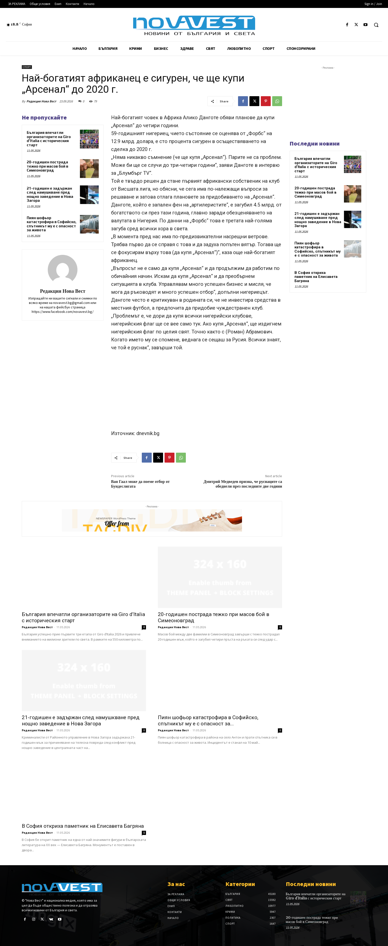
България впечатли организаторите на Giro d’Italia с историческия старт (49, 138)
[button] (376, 25)
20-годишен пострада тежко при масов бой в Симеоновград (47, 166)
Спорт (27, 67)
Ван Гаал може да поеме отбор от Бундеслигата (140, 484)
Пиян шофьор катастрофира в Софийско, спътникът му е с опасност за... (208, 720)
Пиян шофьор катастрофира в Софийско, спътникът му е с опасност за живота (51, 224)
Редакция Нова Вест (41, 101)
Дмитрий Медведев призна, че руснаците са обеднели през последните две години (243, 484)
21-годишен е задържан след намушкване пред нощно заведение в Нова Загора (50, 194)
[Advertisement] (196, 392)
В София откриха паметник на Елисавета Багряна (83, 826)
